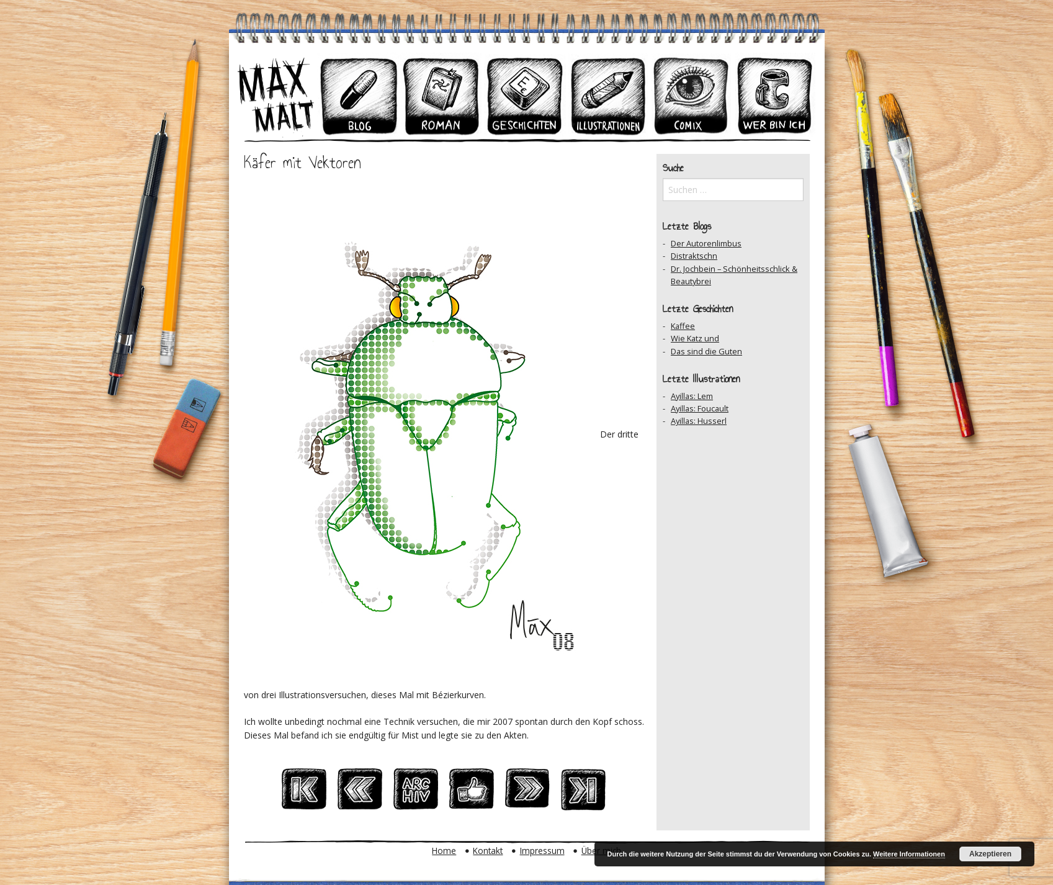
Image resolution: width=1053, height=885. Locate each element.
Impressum (542, 850)
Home (444, 850)
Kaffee (683, 325)
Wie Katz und (695, 338)
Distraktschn (694, 255)
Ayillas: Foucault (699, 408)
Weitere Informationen (909, 854)
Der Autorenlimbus (706, 243)
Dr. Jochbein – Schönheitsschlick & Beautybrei (734, 275)
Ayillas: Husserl (699, 420)
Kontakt (488, 850)
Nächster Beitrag (527, 792)
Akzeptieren (990, 854)
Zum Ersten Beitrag (304, 792)
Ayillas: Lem (692, 396)
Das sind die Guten (706, 351)
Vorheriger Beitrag (360, 792)
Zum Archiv (416, 792)
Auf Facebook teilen (472, 792)
